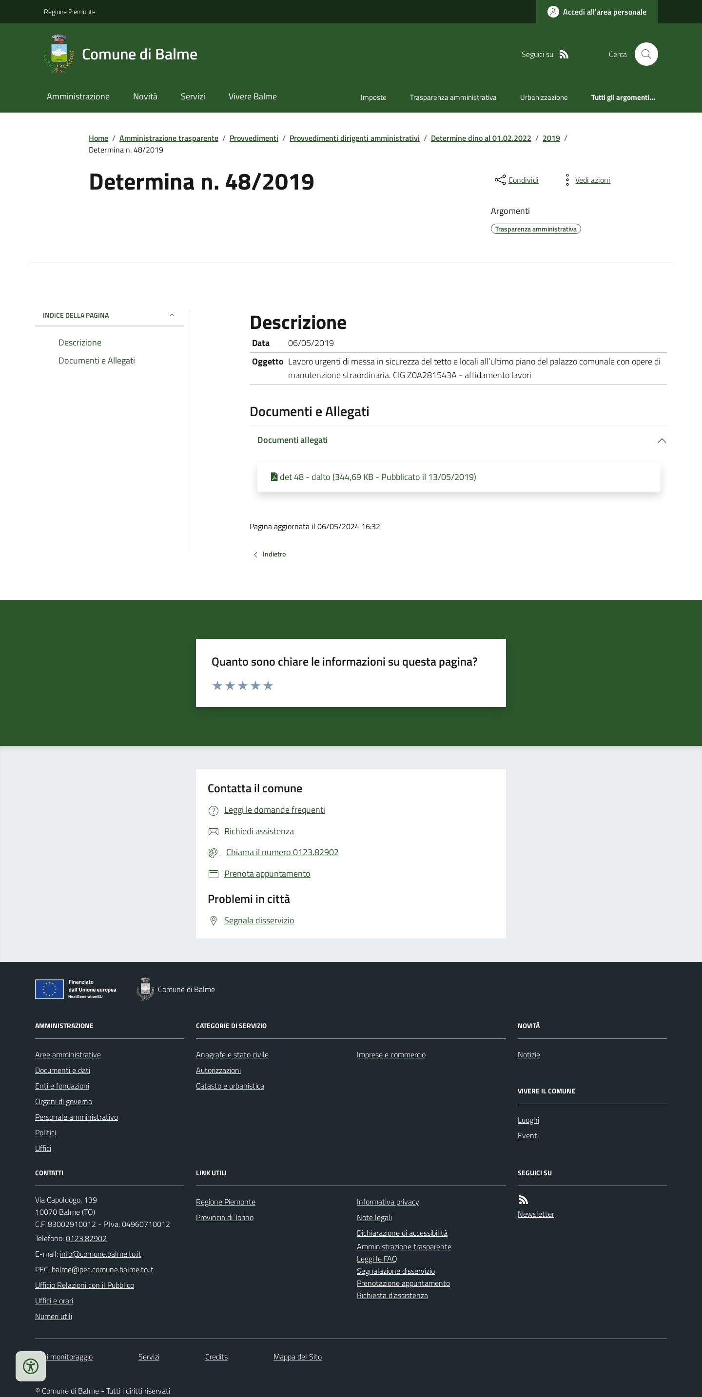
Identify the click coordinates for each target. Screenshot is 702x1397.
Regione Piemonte (70, 11)
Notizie (529, 1054)
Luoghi (528, 1120)
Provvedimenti (254, 138)
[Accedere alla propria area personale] (597, 11)
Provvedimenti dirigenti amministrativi (355, 138)
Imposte (374, 97)
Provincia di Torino (225, 1217)
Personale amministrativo (76, 1117)
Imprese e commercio (391, 1054)
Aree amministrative (68, 1054)
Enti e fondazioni (62, 1085)
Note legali (374, 1217)
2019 (551, 138)
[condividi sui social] (516, 180)
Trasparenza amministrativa (453, 97)
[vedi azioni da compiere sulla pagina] (585, 180)
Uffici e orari (54, 1300)
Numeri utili (53, 1316)
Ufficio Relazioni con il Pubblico (84, 1285)
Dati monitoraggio (64, 1356)
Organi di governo (63, 1101)
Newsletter (536, 1214)
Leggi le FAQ (377, 1258)
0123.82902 (86, 1238)
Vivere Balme (253, 96)
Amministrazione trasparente (168, 138)
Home (98, 138)
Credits (216, 1356)
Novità (145, 96)
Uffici (43, 1148)
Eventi (528, 1135)
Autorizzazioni (218, 1070)
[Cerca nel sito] (642, 54)
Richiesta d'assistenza (392, 1295)
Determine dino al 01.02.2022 (481, 138)
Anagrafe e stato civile (232, 1054)
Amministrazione (78, 96)
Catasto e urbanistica (230, 1085)
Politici (45, 1132)
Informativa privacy (388, 1201)
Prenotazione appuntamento (403, 1283)
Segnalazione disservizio (396, 1271)
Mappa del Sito (297, 1356)
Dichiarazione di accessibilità (402, 1233)
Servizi (193, 96)
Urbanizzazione (544, 97)
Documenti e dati (62, 1070)
